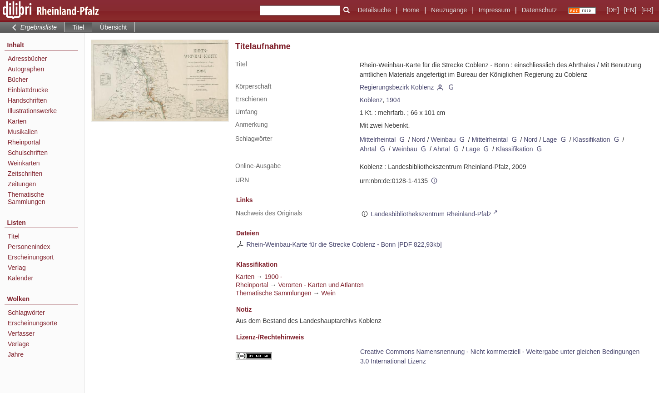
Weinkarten (24, 163)
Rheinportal (24, 142)
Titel (14, 236)
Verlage (18, 344)
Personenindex (29, 246)
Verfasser (21, 333)
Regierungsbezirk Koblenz (397, 87)
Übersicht (113, 27)
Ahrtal (368, 149)
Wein (328, 293)
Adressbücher (27, 58)
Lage (550, 139)
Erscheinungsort (31, 257)
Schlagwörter (26, 312)
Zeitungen (22, 184)
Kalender (20, 278)
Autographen (26, 69)
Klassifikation (591, 139)
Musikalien (23, 131)
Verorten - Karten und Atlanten (320, 285)
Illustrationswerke (32, 110)
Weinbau (443, 139)
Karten (17, 121)
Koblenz (371, 100)
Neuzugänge (449, 10)
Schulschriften (28, 152)
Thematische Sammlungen (26, 198)
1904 (393, 100)
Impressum (494, 10)
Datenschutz (539, 10)
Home (410, 10)
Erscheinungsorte (32, 323)
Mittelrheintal (378, 139)
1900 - (273, 276)
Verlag (17, 267)
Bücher (18, 79)
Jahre (16, 354)
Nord (418, 139)
